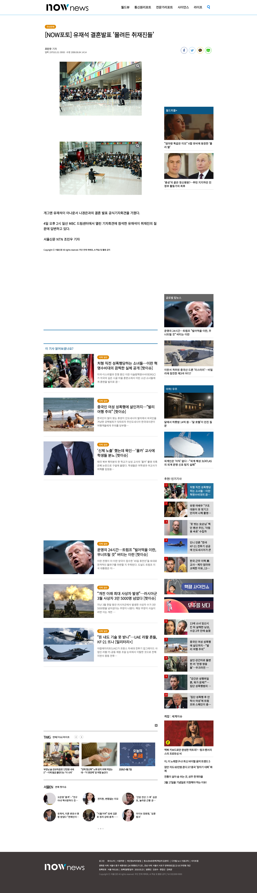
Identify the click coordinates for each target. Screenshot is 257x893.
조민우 (48, 48)
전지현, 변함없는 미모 (108, 798)
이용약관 (120, 860)
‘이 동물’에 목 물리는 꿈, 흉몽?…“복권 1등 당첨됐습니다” (60, 771)
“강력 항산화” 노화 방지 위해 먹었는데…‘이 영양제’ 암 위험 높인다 (135, 771)
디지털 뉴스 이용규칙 (180, 860)
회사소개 (111, 860)
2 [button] (100, 828)
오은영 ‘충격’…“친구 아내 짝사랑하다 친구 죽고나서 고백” (67, 800)
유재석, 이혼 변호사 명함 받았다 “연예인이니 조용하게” (68, 817)
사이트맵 (194, 860)
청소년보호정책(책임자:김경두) (156, 860)
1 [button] (98, 828)
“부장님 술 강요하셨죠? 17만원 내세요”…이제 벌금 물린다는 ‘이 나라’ (96, 771)
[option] (60, 759)
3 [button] (103, 828)
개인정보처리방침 (134, 860)
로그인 (101, 860)
